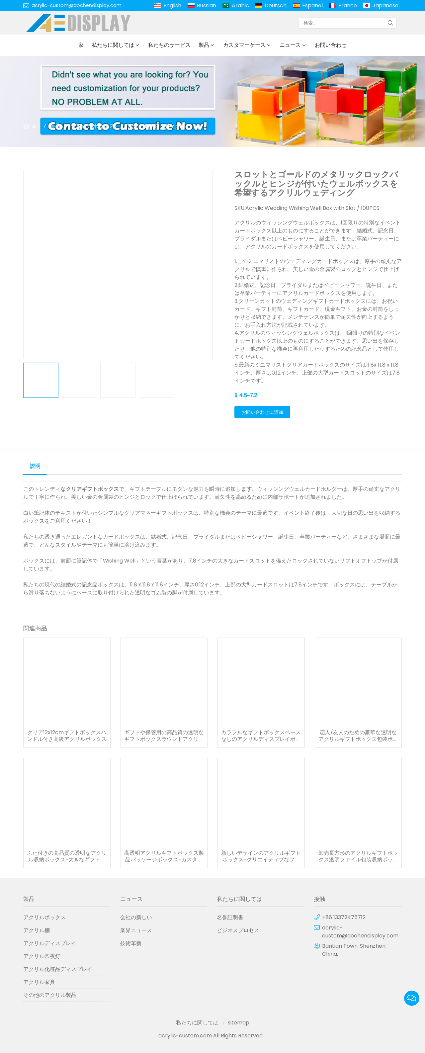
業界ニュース (136, 930)
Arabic (240, 5)
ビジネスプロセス (238, 930)
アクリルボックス (93, 126)
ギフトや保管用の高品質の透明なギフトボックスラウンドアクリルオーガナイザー (164, 736)
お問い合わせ (331, 45)
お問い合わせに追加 (262, 412)
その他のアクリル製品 (49, 995)
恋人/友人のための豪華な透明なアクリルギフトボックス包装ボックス (358, 736)
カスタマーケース (244, 45)
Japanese (385, 5)
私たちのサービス (169, 45)
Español (312, 5)
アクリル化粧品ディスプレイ (57, 969)
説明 (35, 466)
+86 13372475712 (344, 917)
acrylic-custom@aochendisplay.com (77, 5)
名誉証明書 (230, 917)
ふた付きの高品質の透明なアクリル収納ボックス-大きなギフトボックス (67, 856)
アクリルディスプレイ (49, 943)
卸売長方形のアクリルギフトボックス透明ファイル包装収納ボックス (358, 856)
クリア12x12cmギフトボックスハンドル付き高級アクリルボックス (67, 736)
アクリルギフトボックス (156, 126)
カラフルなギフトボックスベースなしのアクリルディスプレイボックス (261, 736)
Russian (206, 5)
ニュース (290, 45)
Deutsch (276, 5)
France (347, 5)
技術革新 (130, 943)
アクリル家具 (39, 982)
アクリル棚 (36, 930)
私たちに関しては (113, 45)
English (172, 5)
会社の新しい (136, 917)
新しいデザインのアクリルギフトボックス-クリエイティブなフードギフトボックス (261, 856)
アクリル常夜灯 (41, 956)
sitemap (238, 1022)
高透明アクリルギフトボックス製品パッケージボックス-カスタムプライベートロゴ (164, 856)
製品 (204, 45)
